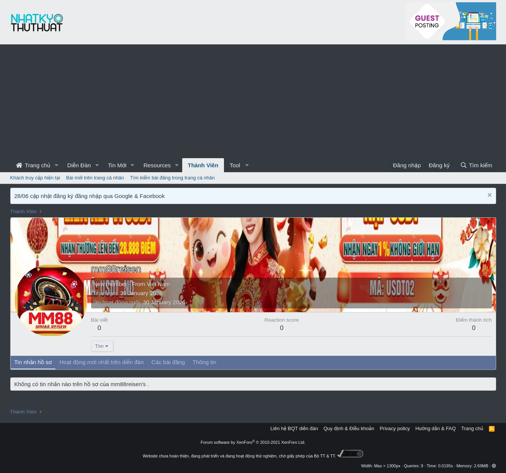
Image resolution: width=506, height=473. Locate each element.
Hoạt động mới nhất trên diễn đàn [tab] (101, 362)
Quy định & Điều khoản (348, 428)
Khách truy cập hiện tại (35, 178)
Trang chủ (33, 165)
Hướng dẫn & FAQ (435, 428)
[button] (56, 165)
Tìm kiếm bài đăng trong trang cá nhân (172, 178)
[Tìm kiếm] (476, 165)
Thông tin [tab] (204, 362)
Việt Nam (158, 284)
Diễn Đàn (79, 165)
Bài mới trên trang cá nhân (95, 178)
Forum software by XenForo (253, 442)
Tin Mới (117, 165)
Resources (157, 165)
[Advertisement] (253, 101)
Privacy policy (395, 428)
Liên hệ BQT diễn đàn (294, 428)
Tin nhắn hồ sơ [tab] (33, 362)
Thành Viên (203, 165)
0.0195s (445, 466)
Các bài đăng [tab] (168, 362)
